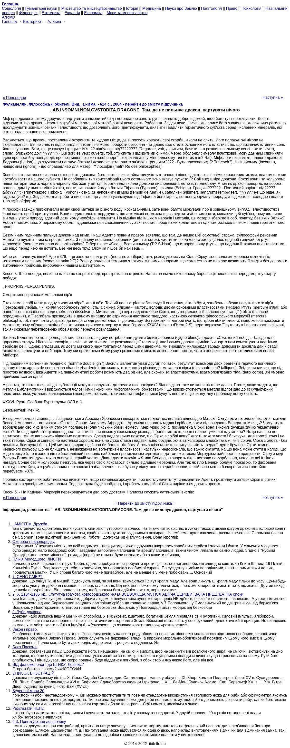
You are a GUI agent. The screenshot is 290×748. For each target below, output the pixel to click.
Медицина (151, 8)
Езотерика (51, 13)
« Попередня (14, 98)
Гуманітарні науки (41, 8)
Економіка (93, 13)
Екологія (72, 13)
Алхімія (8, 17)
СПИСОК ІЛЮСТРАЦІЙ (33, 673)
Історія (132, 8)
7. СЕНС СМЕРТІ (27, 577)
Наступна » (272, 97)
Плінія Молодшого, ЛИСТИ (36, 559)
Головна (9, 22)
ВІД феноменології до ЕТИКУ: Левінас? (48, 664)
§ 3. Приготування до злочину (39, 721)
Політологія (211, 8)
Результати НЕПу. (28, 708)
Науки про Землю (181, 8)
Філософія (28, 13)
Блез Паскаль (24, 647)
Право (231, 8)
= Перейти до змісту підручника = (145, 503)
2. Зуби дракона (26, 612)
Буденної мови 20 (28, 691)
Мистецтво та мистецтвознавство (91, 8)
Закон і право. (25, 629)
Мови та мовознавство (127, 13)
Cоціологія (11, 8)
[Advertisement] (145, 58)
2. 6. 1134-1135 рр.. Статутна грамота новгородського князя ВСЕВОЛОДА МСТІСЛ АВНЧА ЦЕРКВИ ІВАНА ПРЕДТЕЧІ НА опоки (127, 594)
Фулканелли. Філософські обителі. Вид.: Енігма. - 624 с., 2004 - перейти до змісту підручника (93, 104)
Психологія (251, 8)
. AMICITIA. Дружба (29, 524)
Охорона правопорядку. (33, 542)
